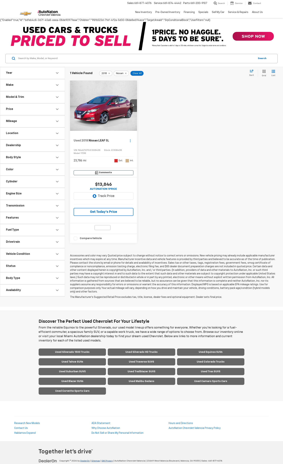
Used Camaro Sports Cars (210, 381)
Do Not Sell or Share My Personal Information (117, 433)
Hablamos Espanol (25, 433)
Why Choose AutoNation (106, 428)
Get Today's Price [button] (103, 212)
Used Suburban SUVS (72, 371)
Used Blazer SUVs (72, 381)
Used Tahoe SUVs (72, 362)
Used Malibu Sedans (141, 381)
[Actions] (130, 140)
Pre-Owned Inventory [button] (167, 12)
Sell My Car (218, 12)
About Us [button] (257, 12)
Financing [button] (189, 12)
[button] (133, 105)
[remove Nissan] (121, 73)
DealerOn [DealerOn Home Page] (85, 461)
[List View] (273, 73)
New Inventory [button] (143, 12)
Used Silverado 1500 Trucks (72, 352)
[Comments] (103, 172)
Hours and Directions (181, 423)
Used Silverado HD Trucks (141, 352)
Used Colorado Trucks (211, 362)
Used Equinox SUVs (211, 352)
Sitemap (95, 461)
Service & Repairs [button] (238, 12)
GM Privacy (107, 461)
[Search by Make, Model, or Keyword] (136, 58)
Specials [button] (203, 12)
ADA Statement (101, 423)
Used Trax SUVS (210, 371)
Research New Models (27, 423)
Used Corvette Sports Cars (72, 391)
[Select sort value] (252, 73)
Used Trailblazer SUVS (141, 371)
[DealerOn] (48, 460)
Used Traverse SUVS (141, 362)
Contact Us (21, 428)
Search (262, 58)
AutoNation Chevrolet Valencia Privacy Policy (195, 428)
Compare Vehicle (91, 238)
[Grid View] (263, 73)
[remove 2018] (105, 73)
